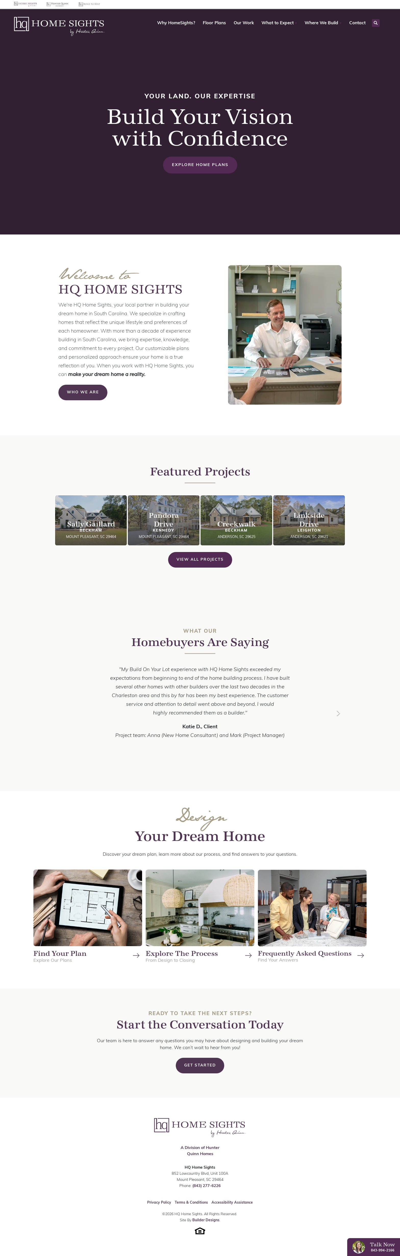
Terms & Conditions (191, 1203)
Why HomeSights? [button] (176, 23)
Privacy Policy (159, 1203)
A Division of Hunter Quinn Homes (200, 1151)
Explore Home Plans (200, 165)
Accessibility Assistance (232, 1203)
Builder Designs (205, 1220)
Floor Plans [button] (214, 23)
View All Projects (200, 560)
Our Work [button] (244, 23)
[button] (279, 23)
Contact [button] (357, 23)
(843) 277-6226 (206, 1186)
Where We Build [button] (321, 23)
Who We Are (83, 392)
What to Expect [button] (277, 23)
